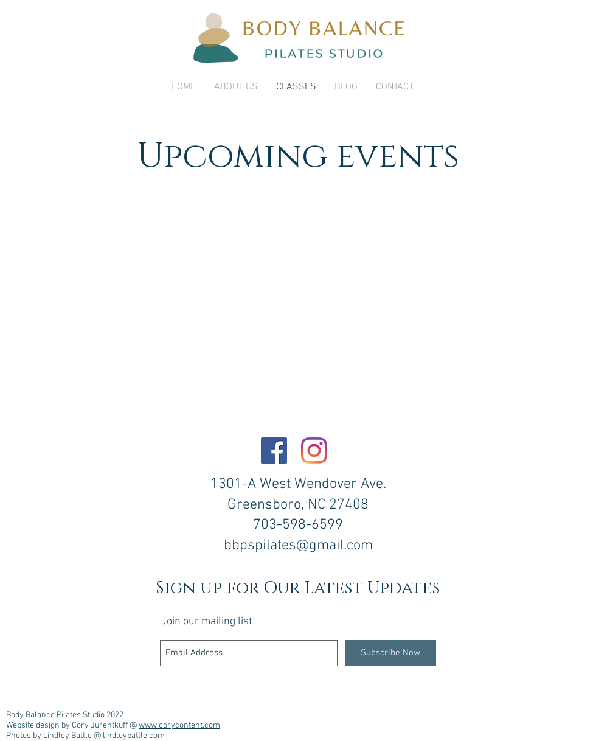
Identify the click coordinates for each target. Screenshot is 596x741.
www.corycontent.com (179, 725)
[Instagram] (314, 450)
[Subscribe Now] (390, 653)
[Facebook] (274, 450)
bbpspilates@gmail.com (298, 545)
